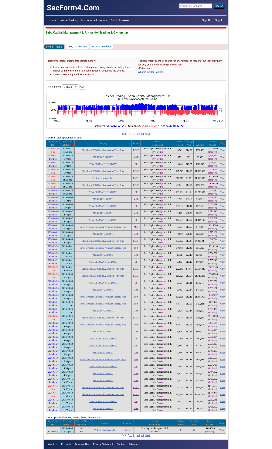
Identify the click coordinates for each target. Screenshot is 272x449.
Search (219, 6)
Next (147, 134)
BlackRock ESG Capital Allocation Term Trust (103, 150)
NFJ (136, 248)
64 (142, 134)
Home (52, 20)
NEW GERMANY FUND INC (103, 164)
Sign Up (207, 20)
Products (66, 444)
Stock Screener (120, 20)
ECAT (136, 150)
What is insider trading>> (151, 72)
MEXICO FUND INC (103, 157)
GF (135, 164)
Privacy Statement (103, 444)
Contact (121, 444)
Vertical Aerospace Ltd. (103, 178)
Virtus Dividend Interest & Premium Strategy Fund (103, 227)
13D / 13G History (77, 46)
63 (138, 134)
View (222, 150)
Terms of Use (82, 444)
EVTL (136, 178)
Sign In (219, 20)
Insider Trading (68, 20)
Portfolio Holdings (101, 46)
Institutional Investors (94, 20)
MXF (136, 157)
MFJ (136, 227)
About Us (52, 444)
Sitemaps (134, 444)
